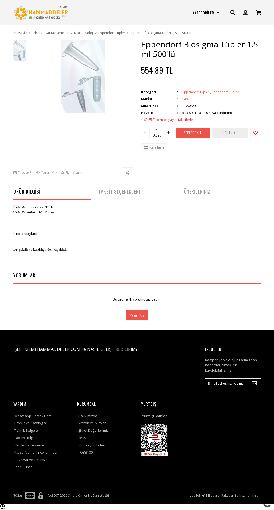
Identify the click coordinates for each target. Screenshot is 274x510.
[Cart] (258, 12)
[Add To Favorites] (255, 132)
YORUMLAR (24, 275)
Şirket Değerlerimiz (93, 430)
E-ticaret (214, 495)
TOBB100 (85, 452)
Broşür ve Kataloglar (30, 423)
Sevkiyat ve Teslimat (30, 459)
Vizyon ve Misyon (92, 423)
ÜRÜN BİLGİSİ (26, 191)
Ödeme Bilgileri (26, 437)
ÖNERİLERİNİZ (197, 191)
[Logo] (41, 12)
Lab (185, 99)
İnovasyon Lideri (91, 445)
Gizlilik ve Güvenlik (29, 445)
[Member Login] (245, 12)
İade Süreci (23, 466)
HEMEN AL (231, 132)
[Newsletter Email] (233, 383)
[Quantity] (157, 130)
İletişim (83, 437)
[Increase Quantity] (169, 133)
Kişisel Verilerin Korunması (35, 452)
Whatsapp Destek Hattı (33, 415)
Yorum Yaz (137, 315)
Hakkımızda (87, 415)
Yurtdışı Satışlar (154, 415)
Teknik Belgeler (26, 430)
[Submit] (254, 383)
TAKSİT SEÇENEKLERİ (119, 191)
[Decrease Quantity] (145, 133)
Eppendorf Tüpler (195, 92)
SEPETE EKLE (194, 132)
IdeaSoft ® (197, 495)
